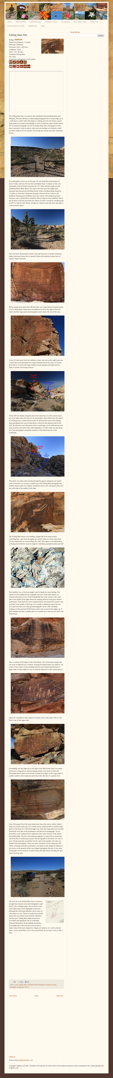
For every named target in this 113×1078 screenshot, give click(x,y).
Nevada (54, 985)
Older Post (60, 996)
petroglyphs (13, 987)
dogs (25, 985)
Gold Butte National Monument (36, 985)
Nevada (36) (65, 22)
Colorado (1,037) (51, 22)
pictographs (20, 987)
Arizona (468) (21, 22)
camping (20, 985)
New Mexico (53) (80, 22)
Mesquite (48, 985)
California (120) (35, 22)
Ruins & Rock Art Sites (15, 26)
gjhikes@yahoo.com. (26, 1060)
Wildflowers (32, 26)
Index (43, 26)
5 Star (16, 985)
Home (9, 22)
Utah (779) (94, 22)
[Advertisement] (87, 54)
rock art (27, 987)
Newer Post (13, 996)
